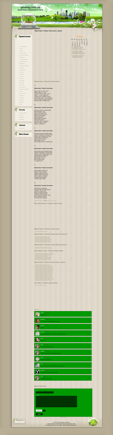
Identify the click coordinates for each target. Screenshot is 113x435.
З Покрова (21, 91)
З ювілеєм (21, 48)
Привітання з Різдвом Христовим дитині (42, 242)
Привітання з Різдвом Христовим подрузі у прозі (44, 266)
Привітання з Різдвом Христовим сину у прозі (43, 276)
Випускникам (21, 82)
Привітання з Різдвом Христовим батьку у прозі (43, 272)
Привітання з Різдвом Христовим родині (42, 238)
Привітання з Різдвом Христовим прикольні (43, 257)
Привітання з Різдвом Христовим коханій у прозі (44, 268)
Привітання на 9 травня (77, 51)
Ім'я (36, 390)
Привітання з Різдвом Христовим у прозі (42, 264)
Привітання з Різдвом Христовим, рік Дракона (43, 248)
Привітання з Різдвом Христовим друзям (42, 237)
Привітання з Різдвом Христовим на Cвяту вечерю (44, 254)
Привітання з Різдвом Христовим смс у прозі (43, 280)
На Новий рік (21, 117)
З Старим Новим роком (23, 59)
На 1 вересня (21, 84)
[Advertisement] (23, 42)
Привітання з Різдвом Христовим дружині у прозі (44, 270)
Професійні (21, 99)
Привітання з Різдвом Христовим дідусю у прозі (44, 271)
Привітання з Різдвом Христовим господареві (43, 239)
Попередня (39, 200)
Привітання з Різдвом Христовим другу (42, 236)
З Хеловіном (21, 95)
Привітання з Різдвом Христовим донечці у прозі (44, 277)
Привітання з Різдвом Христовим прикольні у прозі (44, 279)
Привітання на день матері (77, 56)
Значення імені (22, 128)
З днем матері (21, 80)
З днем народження (22, 46)
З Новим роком (22, 57)
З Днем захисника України (24, 89)
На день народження (23, 112)
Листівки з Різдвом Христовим (40, 285)
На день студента (22, 93)
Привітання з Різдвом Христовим (41, 231)
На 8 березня (21, 67)
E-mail (19, 421)
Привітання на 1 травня (77, 48)
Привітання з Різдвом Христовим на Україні (43, 258)
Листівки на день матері (77, 57)
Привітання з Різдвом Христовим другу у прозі (43, 265)
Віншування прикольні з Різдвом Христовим (43, 256)
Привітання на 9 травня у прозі (78, 53)
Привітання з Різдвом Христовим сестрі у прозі (43, 275)
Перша (35, 200)
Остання (54, 200)
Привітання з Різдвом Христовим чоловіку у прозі (44, 269)
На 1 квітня (21, 72)
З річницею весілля (22, 52)
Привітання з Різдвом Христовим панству (42, 240)
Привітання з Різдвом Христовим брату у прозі (43, 274)
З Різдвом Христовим (23, 61)
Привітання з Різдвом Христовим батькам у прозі (44, 278)
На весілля (21, 50)
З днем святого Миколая (23, 55)
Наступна (50, 200)
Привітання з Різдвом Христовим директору (43, 241)
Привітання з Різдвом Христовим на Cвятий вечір (44, 253)
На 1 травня (21, 76)
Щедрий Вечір (21, 63)
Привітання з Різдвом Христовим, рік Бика (43, 247)
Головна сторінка (63, 417)
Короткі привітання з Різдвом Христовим (42, 259)
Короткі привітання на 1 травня (78, 49)
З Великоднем (21, 74)
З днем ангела (21, 97)
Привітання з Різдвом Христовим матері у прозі (43, 273)
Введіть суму (38, 408)
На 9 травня (21, 78)
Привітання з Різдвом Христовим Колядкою (43, 255)
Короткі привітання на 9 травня (78, 52)
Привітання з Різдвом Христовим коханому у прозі (44, 267)
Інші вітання (21, 101)
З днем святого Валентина (24, 65)
